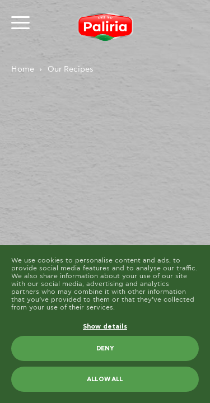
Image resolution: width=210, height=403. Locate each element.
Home (22, 69)
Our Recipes (71, 69)
